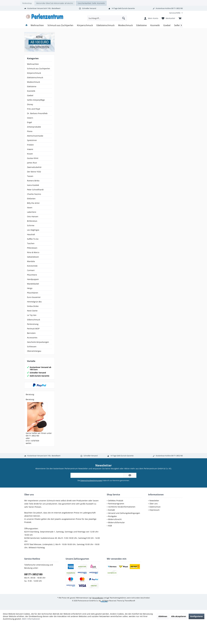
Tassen (30, 176)
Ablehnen (162, 616)
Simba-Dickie (33, 306)
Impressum (154, 510)
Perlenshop (27, 3)
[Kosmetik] (155, 25)
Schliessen (31, 346)
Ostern (30, 118)
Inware (30, 149)
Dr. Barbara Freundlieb (37, 113)
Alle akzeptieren (178, 616)
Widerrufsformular (116, 522)
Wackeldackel (33, 283)
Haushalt (31, 234)
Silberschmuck (33, 319)
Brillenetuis (32, 221)
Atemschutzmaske (35, 136)
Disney (30, 104)
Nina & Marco (33, 252)
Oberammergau (34, 351)
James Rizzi (32, 162)
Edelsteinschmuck (35, 77)
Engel (29, 122)
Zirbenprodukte (34, 127)
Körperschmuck (34, 73)
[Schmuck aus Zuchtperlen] (60, 25)
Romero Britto (33, 180)
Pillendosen (32, 248)
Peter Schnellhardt (35, 189)
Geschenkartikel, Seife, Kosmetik (91, 3)
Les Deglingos (33, 230)
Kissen (30, 153)
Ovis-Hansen (32, 216)
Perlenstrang (32, 324)
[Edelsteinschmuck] (105, 25)
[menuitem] (175, 13)
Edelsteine (31, 86)
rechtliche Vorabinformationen (121, 506)
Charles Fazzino (34, 194)
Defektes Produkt (115, 500)
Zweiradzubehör (34, 167)
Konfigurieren (196, 616)
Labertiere (31, 212)
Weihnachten (33, 64)
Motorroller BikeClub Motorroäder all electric (54, 3)
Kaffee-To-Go (32, 239)
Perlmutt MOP (33, 328)
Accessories (32, 337)
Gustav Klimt (32, 158)
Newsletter (154, 500)
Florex (29, 131)
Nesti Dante (32, 310)
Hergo (29, 288)
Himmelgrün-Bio (34, 301)
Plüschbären (32, 292)
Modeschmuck (33, 82)
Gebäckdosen (33, 257)
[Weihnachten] (37, 25)
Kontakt (111, 510)
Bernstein (31, 333)
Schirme (30, 225)
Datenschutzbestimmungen (91, 480)
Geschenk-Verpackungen (38, 342)
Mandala (31, 261)
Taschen (30, 243)
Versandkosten (97, 598)
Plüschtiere (32, 275)
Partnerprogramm (116, 503)
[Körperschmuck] (85, 25)
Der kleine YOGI (34, 171)
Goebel (30, 95)
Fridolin (30, 144)
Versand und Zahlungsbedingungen (124, 513)
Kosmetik (31, 91)
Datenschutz (155, 506)
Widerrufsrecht (115, 519)
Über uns (153, 503)
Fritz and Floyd (33, 109)
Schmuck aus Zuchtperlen (38, 68)
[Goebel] (166, 25)
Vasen (29, 207)
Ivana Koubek (33, 185)
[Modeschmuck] (125, 25)
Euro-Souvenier (34, 297)
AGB (110, 525)
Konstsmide (32, 266)
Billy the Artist (33, 203)
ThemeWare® (130, 601)
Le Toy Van (31, 315)
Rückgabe (112, 516)
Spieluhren (32, 140)
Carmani (31, 270)
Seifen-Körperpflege (36, 100)
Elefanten (31, 198)
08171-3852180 (33, 574)
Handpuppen (33, 279)
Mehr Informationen (31, 619)
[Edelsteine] (142, 25)
